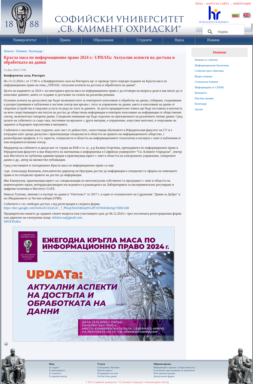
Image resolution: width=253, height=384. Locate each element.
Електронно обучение (108, 367)
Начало (9, 51)
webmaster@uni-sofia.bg (156, 382)
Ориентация (242, 3)
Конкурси (201, 92)
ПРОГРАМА (12, 221)
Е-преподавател (57, 370)
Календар (35, 51)
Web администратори (164, 373)
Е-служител (55, 373)
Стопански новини (206, 81)
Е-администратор (58, 376)
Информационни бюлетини (212, 65)
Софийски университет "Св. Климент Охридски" (52, 18)
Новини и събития (206, 59)
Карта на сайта (217, 3)
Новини (21, 51)
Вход (199, 3)
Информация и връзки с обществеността (174, 367)
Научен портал (104, 370)
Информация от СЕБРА (209, 87)
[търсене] (223, 32)
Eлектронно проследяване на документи (174, 370)
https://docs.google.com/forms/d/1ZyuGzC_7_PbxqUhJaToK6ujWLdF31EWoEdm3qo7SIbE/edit (66, 208)
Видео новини (203, 76)
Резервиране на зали (107, 373)
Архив (199, 109)
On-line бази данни (107, 376)
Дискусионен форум (164, 376)
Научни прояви (204, 98)
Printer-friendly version (7, 344)
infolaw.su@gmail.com (67, 217)
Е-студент (54, 367)
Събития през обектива (209, 70)
